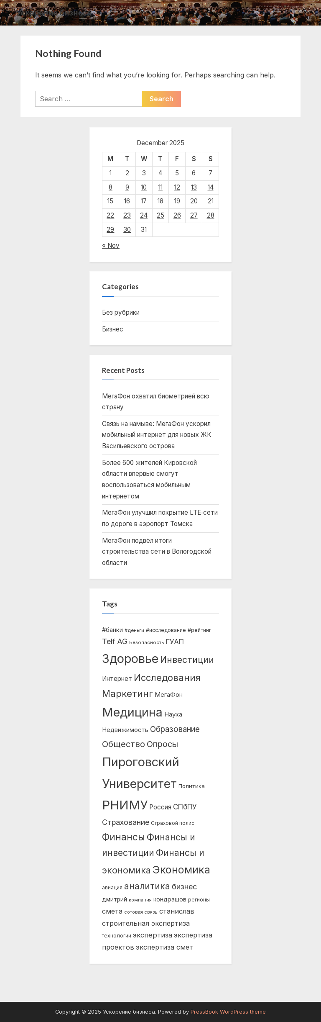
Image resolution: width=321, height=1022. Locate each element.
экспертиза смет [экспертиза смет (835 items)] (164, 947)
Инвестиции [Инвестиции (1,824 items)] (187, 659)
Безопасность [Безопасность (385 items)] (146, 642)
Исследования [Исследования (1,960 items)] (167, 677)
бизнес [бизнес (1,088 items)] (184, 886)
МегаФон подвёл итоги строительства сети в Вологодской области (156, 552)
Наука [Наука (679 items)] (173, 714)
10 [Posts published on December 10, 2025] (144, 187)
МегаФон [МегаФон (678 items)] (169, 694)
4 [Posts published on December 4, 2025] (160, 173)
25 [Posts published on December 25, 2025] (160, 215)
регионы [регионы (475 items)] (199, 899)
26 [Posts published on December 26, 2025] (177, 215)
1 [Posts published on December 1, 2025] (111, 173)
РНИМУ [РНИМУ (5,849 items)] (125, 805)
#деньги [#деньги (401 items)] (134, 630)
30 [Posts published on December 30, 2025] (127, 230)
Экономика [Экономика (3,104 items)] (181, 869)
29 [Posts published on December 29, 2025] (110, 230)
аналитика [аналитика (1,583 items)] (147, 886)
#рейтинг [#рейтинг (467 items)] (199, 630)
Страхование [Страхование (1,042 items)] (125, 822)
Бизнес (112, 329)
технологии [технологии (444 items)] (116, 935)
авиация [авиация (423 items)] (112, 887)
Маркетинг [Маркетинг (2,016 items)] (127, 693)
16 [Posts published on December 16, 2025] (127, 201)
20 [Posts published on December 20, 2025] (194, 201)
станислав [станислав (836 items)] (176, 911)
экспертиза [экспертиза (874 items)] (152, 935)
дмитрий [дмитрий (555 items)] (114, 899)
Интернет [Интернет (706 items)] (117, 679)
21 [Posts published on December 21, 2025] (211, 201)
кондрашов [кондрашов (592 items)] (169, 899)
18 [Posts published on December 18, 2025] (160, 201)
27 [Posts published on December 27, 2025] (194, 215)
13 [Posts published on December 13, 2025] (194, 187)
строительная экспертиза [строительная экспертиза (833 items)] (146, 923)
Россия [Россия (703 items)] (160, 807)
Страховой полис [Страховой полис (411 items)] (172, 823)
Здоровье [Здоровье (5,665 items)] (130, 658)
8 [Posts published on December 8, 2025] (110, 187)
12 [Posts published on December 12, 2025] (177, 187)
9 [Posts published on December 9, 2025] (127, 187)
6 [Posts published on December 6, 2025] (194, 173)
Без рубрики (121, 312)
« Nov (111, 245)
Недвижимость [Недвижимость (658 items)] (125, 730)
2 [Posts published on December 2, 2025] (127, 173)
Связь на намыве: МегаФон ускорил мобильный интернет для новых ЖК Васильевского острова (156, 435)
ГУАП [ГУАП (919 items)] (175, 641)
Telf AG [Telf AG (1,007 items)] (114, 641)
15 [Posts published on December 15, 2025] (110, 201)
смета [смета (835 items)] (112, 911)
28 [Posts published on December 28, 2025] (210, 215)
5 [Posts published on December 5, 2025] (177, 173)
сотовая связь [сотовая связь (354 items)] (141, 912)
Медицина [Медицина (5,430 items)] (132, 712)
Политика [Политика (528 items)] (191, 786)
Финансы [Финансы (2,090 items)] (123, 836)
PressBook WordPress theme (228, 1012)
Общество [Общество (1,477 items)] (123, 744)
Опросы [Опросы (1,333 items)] (162, 744)
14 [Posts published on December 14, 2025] (211, 187)
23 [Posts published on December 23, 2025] (127, 215)
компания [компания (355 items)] (140, 900)
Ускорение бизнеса (54, 12)
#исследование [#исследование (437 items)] (166, 630)
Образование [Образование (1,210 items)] (175, 729)
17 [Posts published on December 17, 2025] (144, 201)
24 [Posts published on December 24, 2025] (144, 215)
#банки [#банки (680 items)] (112, 630)
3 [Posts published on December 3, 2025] (144, 173)
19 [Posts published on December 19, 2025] (177, 201)
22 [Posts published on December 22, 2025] (110, 215)
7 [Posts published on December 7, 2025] (210, 173)
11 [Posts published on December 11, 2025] (160, 187)
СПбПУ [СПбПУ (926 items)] (185, 806)
